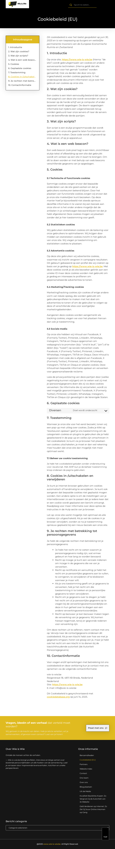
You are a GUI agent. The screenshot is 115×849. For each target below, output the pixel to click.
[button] (106, 5)
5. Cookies (13, 64)
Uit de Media (85, 791)
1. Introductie (15, 47)
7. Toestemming (16, 72)
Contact (83, 773)
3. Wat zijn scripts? (18, 55)
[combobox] (82, 5)
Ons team (84, 778)
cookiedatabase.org (58, 696)
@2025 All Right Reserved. (57, 844)
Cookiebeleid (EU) (88, 760)
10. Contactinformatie (19, 85)
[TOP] (105, 833)
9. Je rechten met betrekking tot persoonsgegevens (22, 81)
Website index (86, 769)
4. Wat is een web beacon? (22, 60)
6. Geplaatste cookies (19, 68)
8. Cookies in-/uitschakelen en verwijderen (22, 76)
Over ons (84, 782)
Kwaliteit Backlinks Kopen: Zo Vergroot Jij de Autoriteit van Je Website (93, 799)
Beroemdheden (87, 755)
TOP (105, 838)
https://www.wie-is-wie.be (77, 59)
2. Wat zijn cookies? (18, 51)
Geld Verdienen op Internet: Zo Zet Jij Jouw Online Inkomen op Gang (93, 809)
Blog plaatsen (86, 787)
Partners (83, 764)
